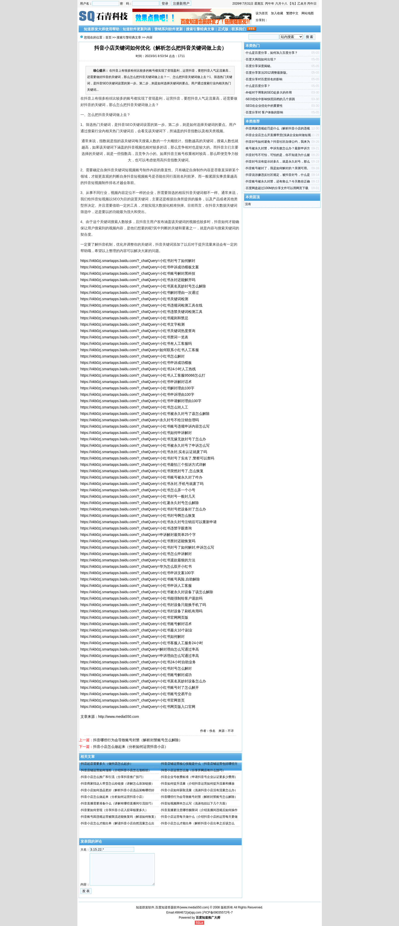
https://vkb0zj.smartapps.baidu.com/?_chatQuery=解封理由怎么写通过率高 (139, 649)
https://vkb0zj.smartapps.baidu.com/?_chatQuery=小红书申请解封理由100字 (140, 401)
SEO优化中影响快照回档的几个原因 (270, 99)
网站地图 (307, 13)
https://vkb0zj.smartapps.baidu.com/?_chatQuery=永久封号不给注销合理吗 (139, 420)
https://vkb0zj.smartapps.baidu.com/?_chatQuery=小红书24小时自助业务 (138, 662)
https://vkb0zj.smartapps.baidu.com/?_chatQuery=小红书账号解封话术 (136, 624)
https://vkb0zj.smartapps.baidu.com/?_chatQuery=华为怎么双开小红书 (136, 566)
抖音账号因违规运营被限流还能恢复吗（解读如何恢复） (119, 816)
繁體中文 (292, 13)
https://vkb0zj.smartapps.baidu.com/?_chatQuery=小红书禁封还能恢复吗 (138, 541)
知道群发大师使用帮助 (101, 29)
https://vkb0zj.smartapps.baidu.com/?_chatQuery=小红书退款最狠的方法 (138, 560)
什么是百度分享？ (258, 86)
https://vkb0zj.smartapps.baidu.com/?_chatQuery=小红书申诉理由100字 (137, 394)
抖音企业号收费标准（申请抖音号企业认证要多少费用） (199, 777)
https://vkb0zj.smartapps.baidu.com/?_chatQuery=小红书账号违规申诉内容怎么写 (145, 426)
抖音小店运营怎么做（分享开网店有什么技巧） (193, 770)
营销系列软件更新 (168, 29)
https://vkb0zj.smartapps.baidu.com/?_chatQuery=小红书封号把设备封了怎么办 (143, 509)
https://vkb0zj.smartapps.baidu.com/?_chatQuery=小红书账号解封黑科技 (138, 273)
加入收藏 (277, 13)
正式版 (223, 29)
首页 (108, 37)
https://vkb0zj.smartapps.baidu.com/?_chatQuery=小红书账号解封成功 (136, 675)
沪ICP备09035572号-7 (217, 912)
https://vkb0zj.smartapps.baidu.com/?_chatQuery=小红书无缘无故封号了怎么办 (143, 439)
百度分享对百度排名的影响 (264, 79)
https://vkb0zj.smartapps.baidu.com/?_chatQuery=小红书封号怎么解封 (136, 668)
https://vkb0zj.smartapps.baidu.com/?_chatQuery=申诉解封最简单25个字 (138, 535)
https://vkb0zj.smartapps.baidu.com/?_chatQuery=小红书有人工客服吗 (136, 343)
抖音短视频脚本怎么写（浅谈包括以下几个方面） (194, 803)
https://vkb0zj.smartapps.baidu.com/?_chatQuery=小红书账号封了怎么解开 (139, 687)
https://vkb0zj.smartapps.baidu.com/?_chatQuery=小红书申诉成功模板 (136, 363)
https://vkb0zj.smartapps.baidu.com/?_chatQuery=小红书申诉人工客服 (136, 586)
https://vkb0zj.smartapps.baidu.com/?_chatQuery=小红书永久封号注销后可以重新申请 (148, 522)
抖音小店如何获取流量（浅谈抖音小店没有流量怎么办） (199, 790)
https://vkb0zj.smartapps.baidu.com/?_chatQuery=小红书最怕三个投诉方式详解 (143, 464)
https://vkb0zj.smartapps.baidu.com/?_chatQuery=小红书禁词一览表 (134, 337)
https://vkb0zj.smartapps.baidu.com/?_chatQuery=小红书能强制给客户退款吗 (141, 598)
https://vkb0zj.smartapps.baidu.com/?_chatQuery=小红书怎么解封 (132, 356)
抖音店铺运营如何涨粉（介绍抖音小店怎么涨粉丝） (116, 770)
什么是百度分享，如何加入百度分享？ (272, 53)
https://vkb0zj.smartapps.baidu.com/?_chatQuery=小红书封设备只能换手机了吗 (143, 605)
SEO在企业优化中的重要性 (264, 106)
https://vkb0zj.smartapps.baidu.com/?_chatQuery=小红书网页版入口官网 (138, 707)
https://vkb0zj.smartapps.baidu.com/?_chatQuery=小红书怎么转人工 (134, 407)
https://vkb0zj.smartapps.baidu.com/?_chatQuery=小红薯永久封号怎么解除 (139, 503)
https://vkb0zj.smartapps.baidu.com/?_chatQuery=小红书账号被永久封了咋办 (141, 477)
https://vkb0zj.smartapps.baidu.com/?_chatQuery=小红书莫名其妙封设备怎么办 (143, 681)
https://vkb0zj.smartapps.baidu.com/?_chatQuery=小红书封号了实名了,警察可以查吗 (147, 458)
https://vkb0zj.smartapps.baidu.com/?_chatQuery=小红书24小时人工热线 (138, 369)
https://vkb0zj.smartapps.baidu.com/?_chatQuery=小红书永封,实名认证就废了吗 (143, 452)
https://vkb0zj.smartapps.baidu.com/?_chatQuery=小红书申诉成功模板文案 (139, 267)
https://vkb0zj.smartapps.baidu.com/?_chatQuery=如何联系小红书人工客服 (139, 350)
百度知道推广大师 (208, 917)
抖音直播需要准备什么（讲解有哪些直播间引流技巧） (117, 803)
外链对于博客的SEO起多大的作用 (269, 92)
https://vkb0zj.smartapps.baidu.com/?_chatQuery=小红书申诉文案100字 (137, 573)
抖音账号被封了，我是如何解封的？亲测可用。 (278, 168)
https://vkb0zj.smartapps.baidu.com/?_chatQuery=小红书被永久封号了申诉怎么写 (145, 445)
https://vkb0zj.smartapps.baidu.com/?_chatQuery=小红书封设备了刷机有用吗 (141, 611)
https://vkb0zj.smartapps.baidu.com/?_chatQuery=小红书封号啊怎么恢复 (138, 515)
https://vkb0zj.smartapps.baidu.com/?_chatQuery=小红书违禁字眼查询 (136, 528)
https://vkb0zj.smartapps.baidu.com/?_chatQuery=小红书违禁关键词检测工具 (141, 312)
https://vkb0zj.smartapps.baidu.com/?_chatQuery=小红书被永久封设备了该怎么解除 (146, 592)
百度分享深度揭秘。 (259, 66)
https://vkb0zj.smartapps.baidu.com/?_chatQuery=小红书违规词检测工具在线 (141, 305)
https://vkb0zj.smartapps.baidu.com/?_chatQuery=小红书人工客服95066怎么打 (142, 375)
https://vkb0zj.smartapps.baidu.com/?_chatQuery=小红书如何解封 (132, 636)
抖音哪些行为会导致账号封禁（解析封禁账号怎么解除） (137, 740)
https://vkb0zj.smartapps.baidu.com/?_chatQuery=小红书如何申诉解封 (136, 433)
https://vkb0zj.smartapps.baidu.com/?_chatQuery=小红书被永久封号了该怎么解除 (145, 414)
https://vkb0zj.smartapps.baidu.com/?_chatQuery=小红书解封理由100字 (137, 388)
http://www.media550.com (118, 717)
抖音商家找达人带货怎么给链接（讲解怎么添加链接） (117, 783)
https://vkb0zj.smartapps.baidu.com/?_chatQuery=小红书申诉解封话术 (136, 382)
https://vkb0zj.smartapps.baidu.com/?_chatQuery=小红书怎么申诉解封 (136, 554)
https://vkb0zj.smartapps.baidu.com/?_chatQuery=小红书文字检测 (132, 324)
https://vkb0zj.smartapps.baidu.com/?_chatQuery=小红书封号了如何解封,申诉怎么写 (147, 547)
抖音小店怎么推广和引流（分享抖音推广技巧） (113, 777)
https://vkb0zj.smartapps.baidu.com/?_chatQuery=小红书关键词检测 (134, 299)
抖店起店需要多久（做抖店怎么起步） (107, 763)
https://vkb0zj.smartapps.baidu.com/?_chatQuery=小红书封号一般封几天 (138, 496)
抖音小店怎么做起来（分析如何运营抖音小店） (130, 747)
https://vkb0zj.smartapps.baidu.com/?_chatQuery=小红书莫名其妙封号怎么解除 (143, 286)
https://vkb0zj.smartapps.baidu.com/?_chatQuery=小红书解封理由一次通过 (139, 292)
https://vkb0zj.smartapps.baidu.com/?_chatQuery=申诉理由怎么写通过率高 (139, 656)
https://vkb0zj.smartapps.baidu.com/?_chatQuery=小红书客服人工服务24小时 (141, 643)
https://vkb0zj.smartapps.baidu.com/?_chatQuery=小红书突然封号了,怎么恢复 (142, 471)
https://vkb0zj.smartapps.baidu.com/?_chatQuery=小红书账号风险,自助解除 (140, 579)
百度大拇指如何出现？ (261, 59)
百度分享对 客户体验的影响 (264, 112)
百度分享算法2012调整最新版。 (267, 72)
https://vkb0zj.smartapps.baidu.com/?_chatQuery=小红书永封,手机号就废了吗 (142, 484)
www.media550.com (194, 907)
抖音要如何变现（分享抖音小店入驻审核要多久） (114, 810)
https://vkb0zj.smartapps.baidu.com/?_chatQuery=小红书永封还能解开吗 (138, 280)
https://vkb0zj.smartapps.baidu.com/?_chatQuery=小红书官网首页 (132, 700)
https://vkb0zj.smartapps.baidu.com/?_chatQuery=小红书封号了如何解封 (138, 261)
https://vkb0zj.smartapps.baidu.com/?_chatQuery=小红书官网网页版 (134, 617)
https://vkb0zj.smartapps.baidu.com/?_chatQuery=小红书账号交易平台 (136, 694)
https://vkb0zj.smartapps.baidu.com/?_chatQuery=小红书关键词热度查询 (138, 331)
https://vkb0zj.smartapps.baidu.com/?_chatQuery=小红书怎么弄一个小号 (138, 490)
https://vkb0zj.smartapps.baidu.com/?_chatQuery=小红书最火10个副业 (136, 630)
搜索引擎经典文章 (200, 29)
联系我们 (238, 29)
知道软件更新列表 (136, 29)
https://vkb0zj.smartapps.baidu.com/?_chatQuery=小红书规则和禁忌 (134, 318)
